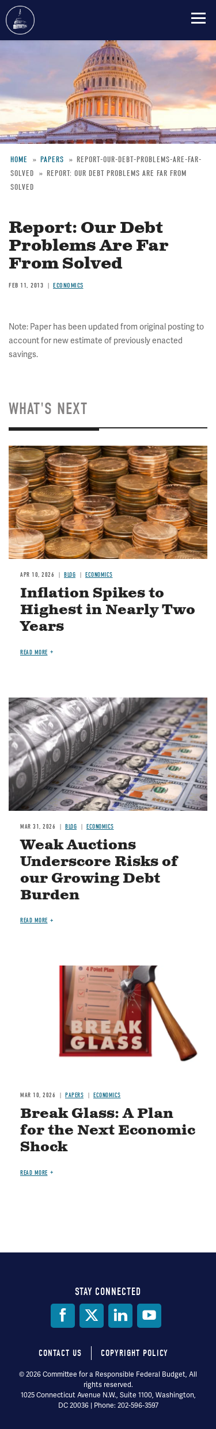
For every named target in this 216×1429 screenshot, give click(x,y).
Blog (69, 575)
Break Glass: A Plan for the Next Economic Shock (107, 1130)
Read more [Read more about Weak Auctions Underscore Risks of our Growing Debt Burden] (34, 920)
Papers (74, 1095)
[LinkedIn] (120, 1316)
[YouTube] (149, 1316)
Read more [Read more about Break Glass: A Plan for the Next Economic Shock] (34, 1173)
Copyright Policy (134, 1353)
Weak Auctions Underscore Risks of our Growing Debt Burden (99, 870)
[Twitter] (91, 1316)
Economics (68, 285)
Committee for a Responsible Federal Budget (20, 20)
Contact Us (60, 1353)
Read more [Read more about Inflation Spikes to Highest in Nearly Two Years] (34, 652)
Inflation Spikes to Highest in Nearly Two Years (107, 610)
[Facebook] (63, 1316)
